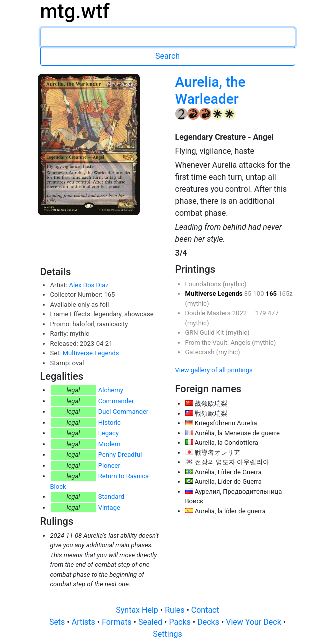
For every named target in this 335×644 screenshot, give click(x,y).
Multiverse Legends (91, 353)
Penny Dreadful (120, 454)
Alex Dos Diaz (88, 285)
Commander (116, 401)
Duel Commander (123, 411)
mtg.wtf (75, 11)
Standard (111, 496)
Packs (180, 622)
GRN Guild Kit (205, 332)
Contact (205, 610)
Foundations (204, 284)
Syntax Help (138, 610)
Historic (109, 422)
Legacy (108, 433)
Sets (58, 622)
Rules (175, 610)
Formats (117, 622)
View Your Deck (254, 622)
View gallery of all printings (214, 370)
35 (248, 293)
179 (261, 313)
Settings (167, 634)
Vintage (109, 507)
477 (273, 313)
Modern (109, 444)
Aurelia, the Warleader (210, 90)
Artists (84, 622)
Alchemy (110, 390)
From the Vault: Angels (218, 342)
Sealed (151, 622)
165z (285, 293)
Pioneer (109, 465)
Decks (209, 622)
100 (259, 293)
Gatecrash (200, 352)
